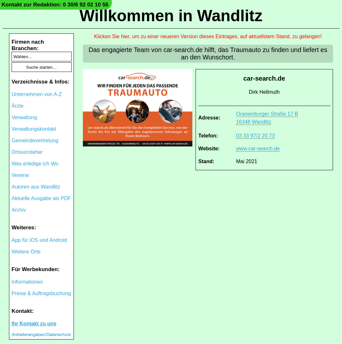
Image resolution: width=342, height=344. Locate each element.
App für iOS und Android (39, 240)
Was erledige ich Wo (35, 163)
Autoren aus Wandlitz (36, 187)
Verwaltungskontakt (34, 129)
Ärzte (17, 106)
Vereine (20, 175)
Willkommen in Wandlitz (171, 16)
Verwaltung (24, 117)
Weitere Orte (26, 251)
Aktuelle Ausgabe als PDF (41, 198)
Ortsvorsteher (27, 152)
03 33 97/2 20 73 (255, 135)
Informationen (27, 282)
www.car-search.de (258, 148)
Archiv (19, 210)
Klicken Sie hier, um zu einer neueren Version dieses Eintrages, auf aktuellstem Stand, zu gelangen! (208, 36)
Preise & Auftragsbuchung (41, 293)
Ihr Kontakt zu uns (34, 323)
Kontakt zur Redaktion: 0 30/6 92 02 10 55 (55, 5)
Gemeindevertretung (35, 140)
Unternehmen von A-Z (37, 94)
